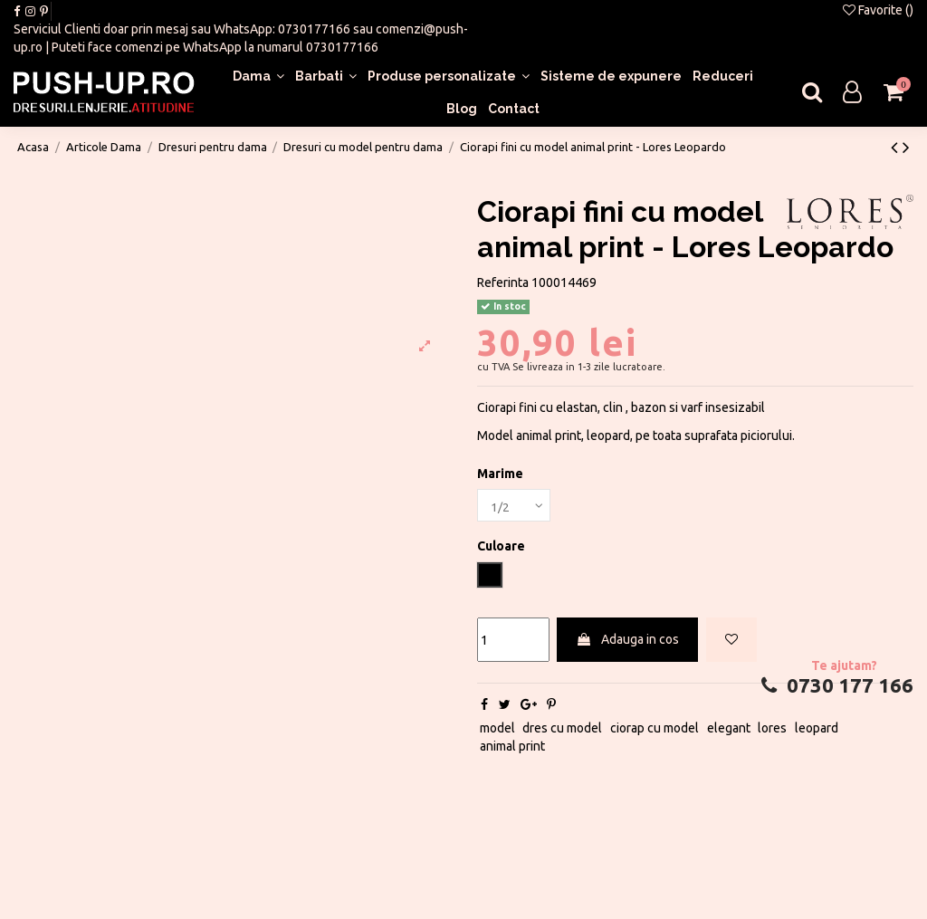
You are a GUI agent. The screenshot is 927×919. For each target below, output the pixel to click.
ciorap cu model (654, 730)
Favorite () (878, 10)
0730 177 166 (835, 686)
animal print (512, 747)
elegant (728, 730)
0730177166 (314, 29)
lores (772, 730)
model (497, 730)
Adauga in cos (627, 641)
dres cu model (562, 730)
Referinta (503, 282)
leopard (816, 730)
